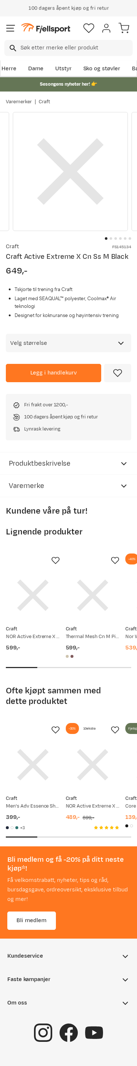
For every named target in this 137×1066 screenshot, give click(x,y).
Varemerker (19, 101)
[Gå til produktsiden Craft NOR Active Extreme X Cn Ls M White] (93, 765)
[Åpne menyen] (10, 28)
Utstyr (63, 68)
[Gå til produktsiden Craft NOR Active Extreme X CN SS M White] (33, 595)
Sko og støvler (102, 68)
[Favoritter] (89, 28)
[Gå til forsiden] (45, 28)
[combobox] (68, 48)
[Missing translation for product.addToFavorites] (117, 373)
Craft (44, 101)
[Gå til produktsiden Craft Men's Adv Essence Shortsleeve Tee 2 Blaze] (33, 765)
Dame (35, 68)
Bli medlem (31, 920)
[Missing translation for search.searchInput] (12, 48)
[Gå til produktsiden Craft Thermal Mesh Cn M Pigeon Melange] (93, 595)
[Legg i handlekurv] (53, 373)
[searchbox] (76, 48)
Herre (8, 68)
